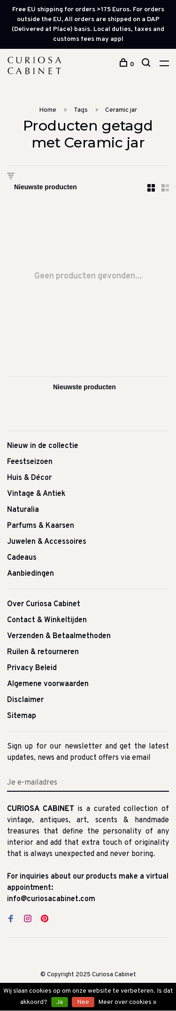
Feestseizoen (30, 462)
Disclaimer (25, 700)
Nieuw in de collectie (42, 446)
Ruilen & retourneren (43, 652)
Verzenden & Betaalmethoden (59, 636)
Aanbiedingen (30, 574)
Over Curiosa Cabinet (43, 604)
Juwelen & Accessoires (46, 542)
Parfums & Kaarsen (40, 526)
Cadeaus (22, 558)
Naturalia (23, 510)
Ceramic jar (121, 110)
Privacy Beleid (32, 668)
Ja (59, 1002)
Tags (81, 110)
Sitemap (21, 716)
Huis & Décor (29, 478)
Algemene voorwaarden (48, 684)
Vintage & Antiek (36, 494)
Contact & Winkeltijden (47, 620)
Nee (83, 1002)
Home (47, 110)
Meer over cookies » (127, 1002)
